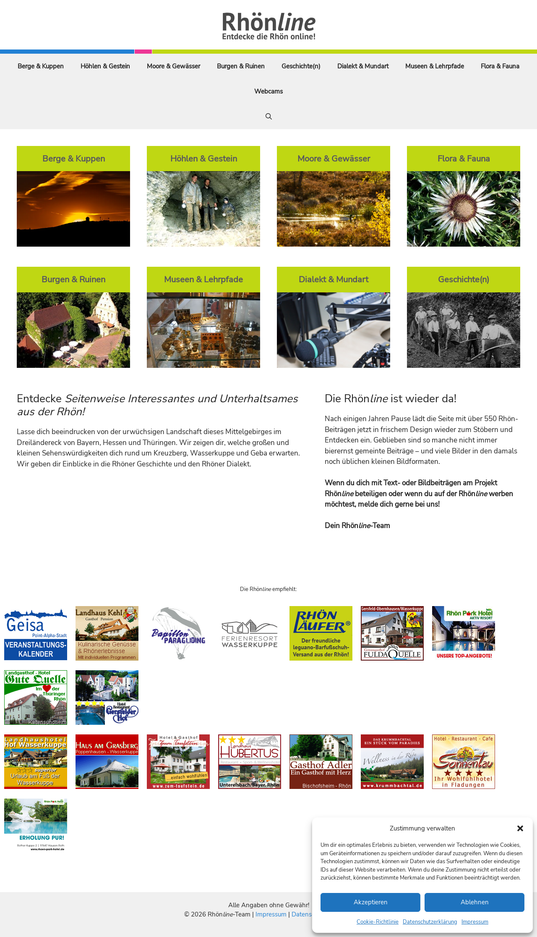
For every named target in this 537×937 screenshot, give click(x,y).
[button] (520, 828)
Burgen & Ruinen (241, 66)
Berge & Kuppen (41, 66)
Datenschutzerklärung (430, 922)
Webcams (268, 91)
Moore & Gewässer (173, 66)
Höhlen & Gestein (105, 66)
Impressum (474, 922)
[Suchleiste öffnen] (268, 116)
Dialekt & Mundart (362, 66)
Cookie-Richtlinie (378, 922)
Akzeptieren (371, 902)
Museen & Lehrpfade (434, 66)
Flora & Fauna (500, 66)
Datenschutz (309, 914)
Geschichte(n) (301, 66)
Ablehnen (475, 902)
